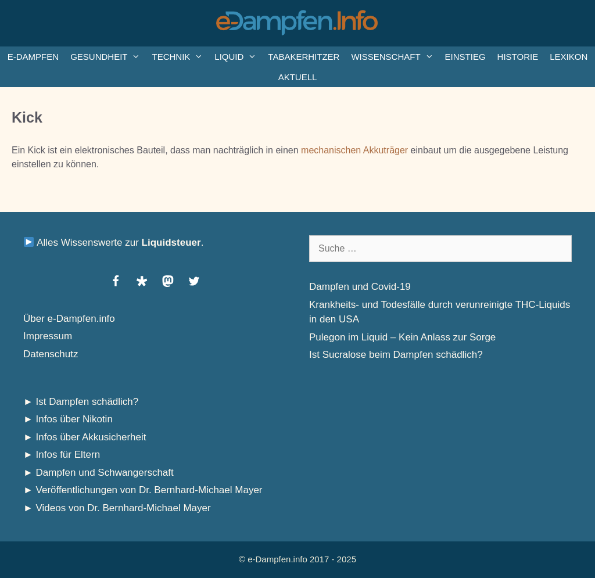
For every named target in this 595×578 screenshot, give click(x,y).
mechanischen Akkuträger (354, 150)
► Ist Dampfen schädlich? (80, 401)
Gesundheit (108, 56)
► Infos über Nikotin (68, 419)
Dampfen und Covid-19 (360, 286)
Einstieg (465, 57)
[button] (115, 281)
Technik (180, 56)
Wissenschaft (395, 56)
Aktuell (297, 77)
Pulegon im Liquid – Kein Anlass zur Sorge (402, 337)
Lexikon (568, 57)
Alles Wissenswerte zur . (113, 242)
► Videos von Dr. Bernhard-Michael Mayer (117, 508)
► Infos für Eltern (61, 454)
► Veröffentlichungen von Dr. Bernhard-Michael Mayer (143, 490)
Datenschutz (50, 354)
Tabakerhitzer (303, 57)
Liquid (238, 56)
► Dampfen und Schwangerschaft (98, 472)
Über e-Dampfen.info (69, 318)
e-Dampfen (33, 57)
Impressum (47, 336)
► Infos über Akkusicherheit (84, 437)
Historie (518, 57)
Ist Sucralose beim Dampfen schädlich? (396, 354)
